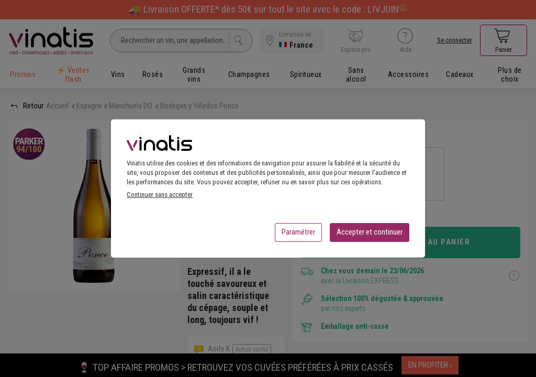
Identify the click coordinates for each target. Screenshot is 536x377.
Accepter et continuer (370, 235)
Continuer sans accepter (160, 198)
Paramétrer (298, 235)
